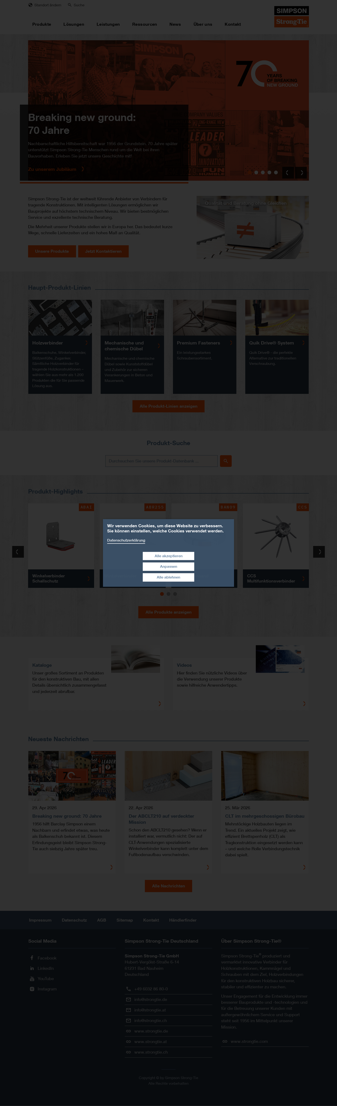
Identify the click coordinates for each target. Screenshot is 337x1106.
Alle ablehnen (168, 577)
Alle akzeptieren (169, 556)
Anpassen (168, 566)
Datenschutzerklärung (126, 540)
